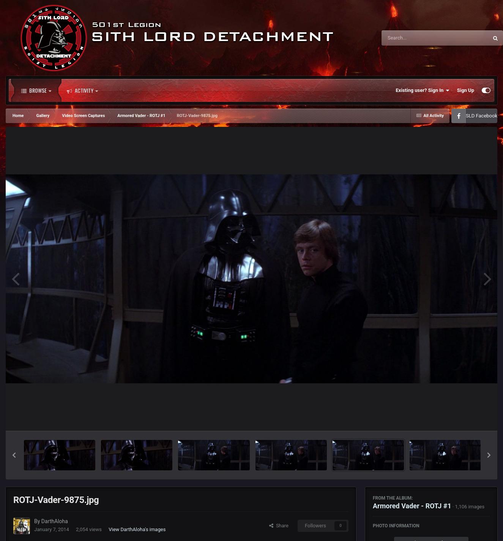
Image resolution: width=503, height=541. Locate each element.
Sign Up (465, 90)
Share (279, 525)
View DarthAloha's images (137, 529)
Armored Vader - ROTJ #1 (412, 506)
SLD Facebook (481, 116)
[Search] (416, 38)
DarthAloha (54, 521)
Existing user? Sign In (422, 90)
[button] (14, 455)
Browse (36, 90)
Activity (82, 90)
